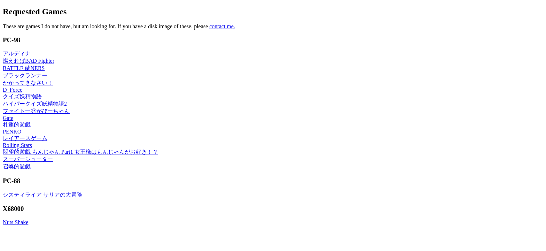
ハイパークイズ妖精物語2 (35, 104)
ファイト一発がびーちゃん (36, 111)
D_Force (12, 90)
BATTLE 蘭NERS (24, 68)
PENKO (12, 132)
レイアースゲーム (25, 138)
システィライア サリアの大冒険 (42, 195)
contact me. (222, 26)
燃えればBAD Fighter (28, 61)
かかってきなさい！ (28, 83)
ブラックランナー (25, 75)
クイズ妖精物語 (22, 96)
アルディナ (17, 53)
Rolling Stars (17, 145)
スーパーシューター (28, 159)
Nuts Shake (15, 222)
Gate (8, 118)
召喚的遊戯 (17, 166)
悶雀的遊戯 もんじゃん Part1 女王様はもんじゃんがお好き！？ (80, 152)
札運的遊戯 (17, 125)
